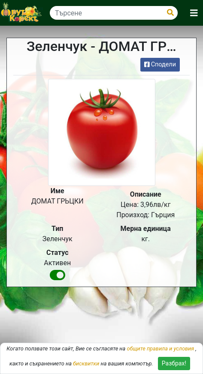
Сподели (160, 64)
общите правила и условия (160, 348)
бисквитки (86, 363)
